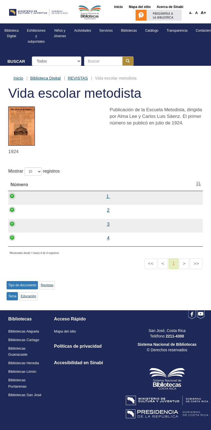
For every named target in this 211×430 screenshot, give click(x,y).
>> (196, 263)
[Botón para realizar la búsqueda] (128, 61)
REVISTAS (78, 78)
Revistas (47, 285)
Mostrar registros (34, 171)
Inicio (18, 78)
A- (191, 13)
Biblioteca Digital (45, 78)
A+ (203, 12)
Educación (28, 296)
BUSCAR (16, 61)
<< (151, 263)
